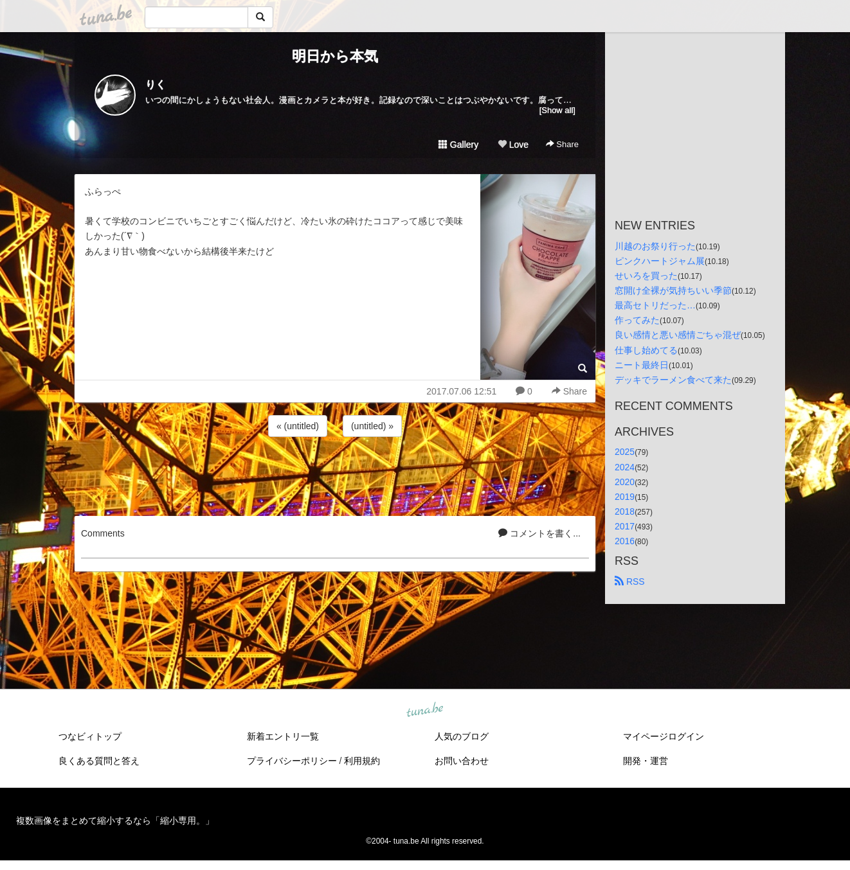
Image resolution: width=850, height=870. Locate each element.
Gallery (458, 144)
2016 (625, 541)
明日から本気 (335, 56)
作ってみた (637, 320)
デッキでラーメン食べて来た (673, 380)
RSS (630, 581)
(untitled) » (372, 426)
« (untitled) (297, 426)
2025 (625, 452)
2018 (625, 511)
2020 (625, 482)
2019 (625, 497)
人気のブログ (462, 736)
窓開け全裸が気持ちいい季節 (673, 290)
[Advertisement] (335, 474)
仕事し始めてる (646, 350)
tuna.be (424, 710)
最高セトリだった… (655, 305)
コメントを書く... (539, 533)
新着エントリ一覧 (283, 736)
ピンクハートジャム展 (660, 261)
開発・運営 (645, 761)
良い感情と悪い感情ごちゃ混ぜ (678, 335)
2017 (625, 526)
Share (562, 144)
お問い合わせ (462, 761)
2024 (625, 467)
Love (513, 144)
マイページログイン (663, 736)
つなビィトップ (90, 736)
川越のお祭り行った (655, 246)
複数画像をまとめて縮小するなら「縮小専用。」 (115, 820)
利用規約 (362, 761)
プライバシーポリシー (292, 761)
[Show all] (557, 110)
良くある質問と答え (99, 761)
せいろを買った (646, 276)
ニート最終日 (642, 365)
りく (155, 84)
